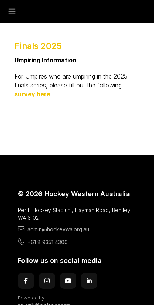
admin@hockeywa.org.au (53, 229)
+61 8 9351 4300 (43, 242)
